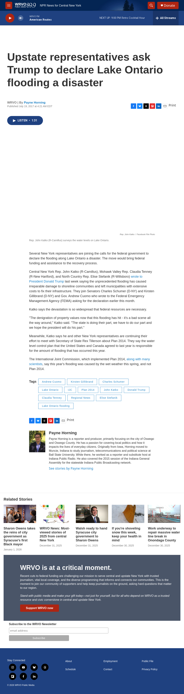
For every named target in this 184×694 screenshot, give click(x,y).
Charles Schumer (114, 381)
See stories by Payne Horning (71, 468)
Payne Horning (34, 102)
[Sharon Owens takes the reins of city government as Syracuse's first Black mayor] (20, 514)
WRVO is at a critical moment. (66, 567)
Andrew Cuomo (52, 381)
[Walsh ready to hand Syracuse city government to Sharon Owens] (92, 514)
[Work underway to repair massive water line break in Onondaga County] (164, 514)
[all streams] (166, 18)
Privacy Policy (149, 669)
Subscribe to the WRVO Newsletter (33, 624)
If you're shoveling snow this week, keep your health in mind (126, 534)
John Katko (111, 389)
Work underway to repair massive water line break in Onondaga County (164, 534)
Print (172, 105)
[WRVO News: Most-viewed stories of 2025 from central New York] (56, 514)
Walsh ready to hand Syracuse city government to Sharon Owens (91, 534)
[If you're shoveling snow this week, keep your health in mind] (128, 514)
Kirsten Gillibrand (82, 381)
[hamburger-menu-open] (8, 5)
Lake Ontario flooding (56, 405)
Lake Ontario (50, 389)
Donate (169, 5)
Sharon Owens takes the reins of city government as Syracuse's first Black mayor (19, 536)
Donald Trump (137, 389)
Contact (108, 669)
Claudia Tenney (52, 397)
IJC (70, 389)
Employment (111, 661)
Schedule (70, 669)
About (68, 661)
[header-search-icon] (151, 5)
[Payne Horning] (37, 441)
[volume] (21, 18)
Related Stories (18, 499)
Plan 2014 (88, 389)
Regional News (80, 397)
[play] (10, 18)
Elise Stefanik (109, 397)
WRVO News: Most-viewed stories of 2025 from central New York (55, 534)
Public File (147, 661)
